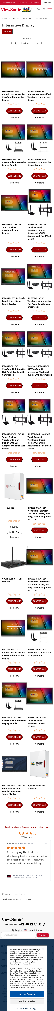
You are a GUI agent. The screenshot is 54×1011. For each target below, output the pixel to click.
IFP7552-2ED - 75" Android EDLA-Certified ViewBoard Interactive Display (13, 654)
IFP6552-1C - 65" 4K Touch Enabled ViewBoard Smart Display (37, 722)
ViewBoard (28, 18)
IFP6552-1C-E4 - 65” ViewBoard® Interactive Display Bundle (39, 652)
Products (15, 18)
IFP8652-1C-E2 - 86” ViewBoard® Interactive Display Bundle (14, 162)
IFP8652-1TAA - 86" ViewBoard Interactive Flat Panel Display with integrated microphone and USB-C (39, 514)
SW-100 (10, 508)
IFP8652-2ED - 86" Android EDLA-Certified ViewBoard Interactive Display (13, 95)
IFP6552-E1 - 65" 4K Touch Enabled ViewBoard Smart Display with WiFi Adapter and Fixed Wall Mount (39, 231)
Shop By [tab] (7, 31)
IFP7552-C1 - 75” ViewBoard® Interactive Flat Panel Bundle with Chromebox (39, 302)
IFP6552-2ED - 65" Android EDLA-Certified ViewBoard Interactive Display (39, 95)
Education (23, 2)
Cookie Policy (14, 968)
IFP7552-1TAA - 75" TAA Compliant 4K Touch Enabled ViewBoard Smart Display (13, 790)
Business (35, 2)
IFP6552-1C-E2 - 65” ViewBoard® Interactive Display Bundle (14, 720)
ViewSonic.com (9, 2)
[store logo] (16, 9)
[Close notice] (43, 953)
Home (5, 18)
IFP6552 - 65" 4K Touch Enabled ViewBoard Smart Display (13, 301)
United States (33, 930)
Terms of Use (27, 968)
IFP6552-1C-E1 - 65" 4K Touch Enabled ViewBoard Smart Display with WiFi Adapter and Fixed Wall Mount (39, 441)
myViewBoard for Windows (36, 787)
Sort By (14, 43)
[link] (27, 876)
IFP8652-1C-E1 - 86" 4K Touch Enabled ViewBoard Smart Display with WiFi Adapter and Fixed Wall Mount (13, 441)
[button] (14, 117)
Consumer (47, 2)
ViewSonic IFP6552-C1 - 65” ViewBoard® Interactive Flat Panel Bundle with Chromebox (40, 370)
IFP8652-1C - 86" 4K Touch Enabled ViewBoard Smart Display (11, 228)
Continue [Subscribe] (43, 935)
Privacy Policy (31, 966)
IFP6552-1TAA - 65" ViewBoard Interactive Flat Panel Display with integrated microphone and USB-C (39, 584)
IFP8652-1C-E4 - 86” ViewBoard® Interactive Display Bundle (39, 162)
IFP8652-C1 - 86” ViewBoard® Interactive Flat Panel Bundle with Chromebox (14, 370)
